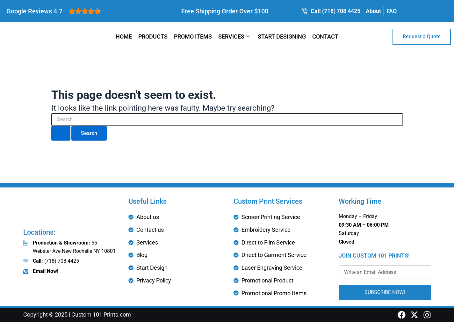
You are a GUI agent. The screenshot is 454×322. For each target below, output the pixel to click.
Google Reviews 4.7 (34, 11)
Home (124, 36)
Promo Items (193, 36)
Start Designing (282, 36)
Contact (325, 36)
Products (153, 36)
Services (234, 36)
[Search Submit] (60, 133)
